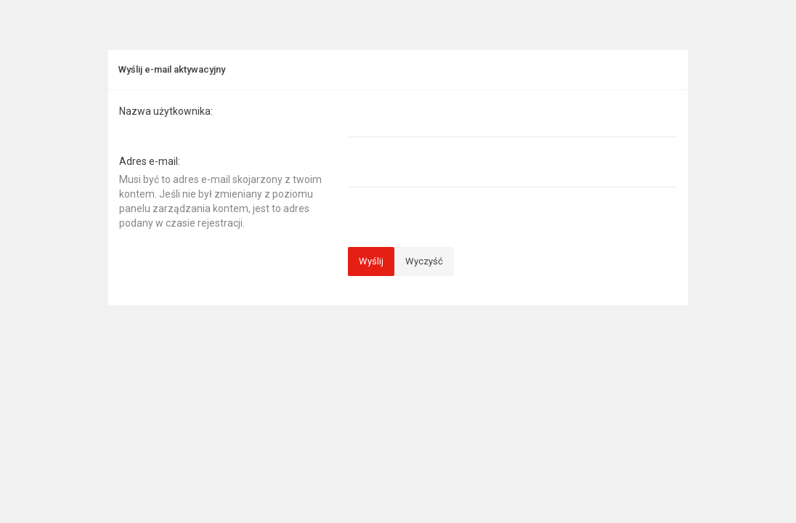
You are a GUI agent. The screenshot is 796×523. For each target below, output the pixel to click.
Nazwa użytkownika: (166, 111)
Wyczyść (424, 261)
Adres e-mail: (149, 161)
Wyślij (371, 261)
